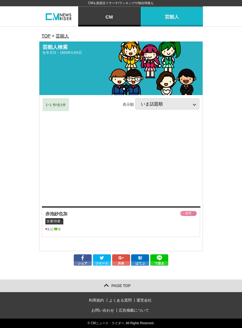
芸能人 (172, 17)
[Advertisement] (121, 159)
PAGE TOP (121, 286)
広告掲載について (134, 310)
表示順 (161, 104)
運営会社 (144, 300)
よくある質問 (120, 300)
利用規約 (96, 300)
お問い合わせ (102, 310)
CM (109, 17)
